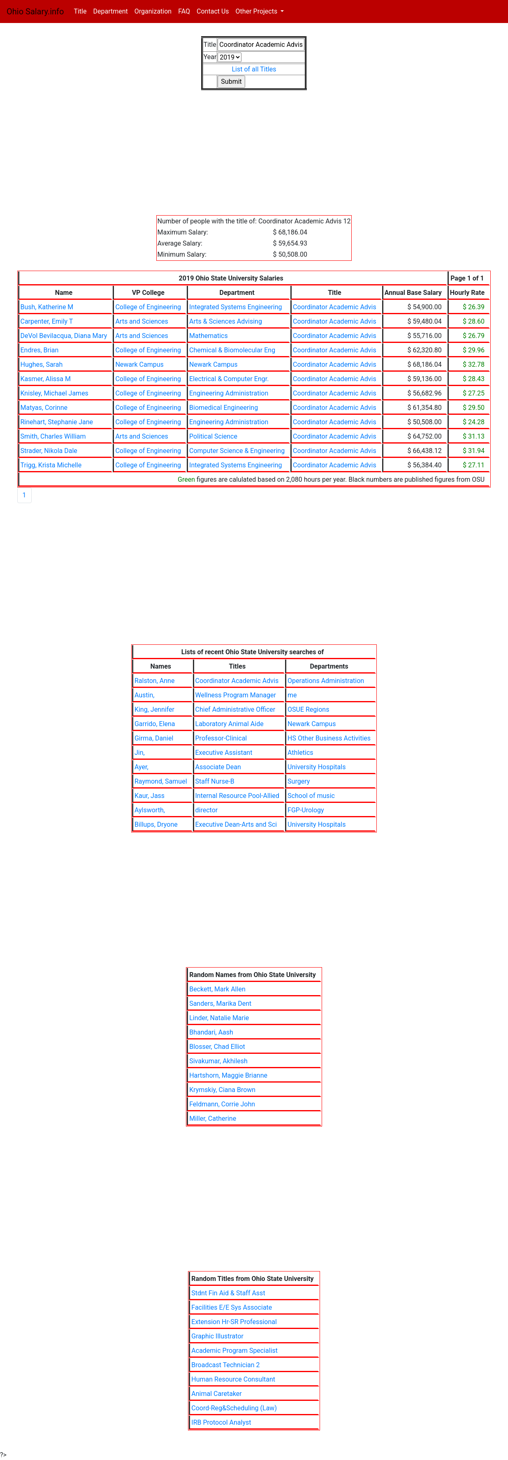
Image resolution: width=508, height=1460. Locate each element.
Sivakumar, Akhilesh (218, 1061)
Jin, (140, 752)
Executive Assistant (224, 752)
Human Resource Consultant (233, 1379)
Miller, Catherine (212, 1118)
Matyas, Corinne (44, 408)
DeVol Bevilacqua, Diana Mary (64, 336)
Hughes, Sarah (42, 364)
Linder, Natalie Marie (219, 1018)
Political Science (213, 436)
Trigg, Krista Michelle (51, 465)
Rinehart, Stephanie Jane (57, 422)
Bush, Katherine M (47, 307)
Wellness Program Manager (235, 695)
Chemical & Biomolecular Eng (232, 350)
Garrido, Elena (155, 724)
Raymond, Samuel (161, 781)
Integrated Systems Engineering (235, 307)
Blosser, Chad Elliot (217, 1047)
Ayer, (141, 767)
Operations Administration (326, 681)
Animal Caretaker (216, 1394)
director (206, 810)
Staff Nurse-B (214, 781)
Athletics (300, 752)
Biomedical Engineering (223, 408)
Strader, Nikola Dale (49, 451)
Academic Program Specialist (234, 1350)
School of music (311, 796)
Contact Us (213, 11)
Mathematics (208, 336)
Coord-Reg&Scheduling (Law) (234, 1408)
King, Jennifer (154, 709)
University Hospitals (317, 767)
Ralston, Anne (154, 681)
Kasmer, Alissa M (46, 379)
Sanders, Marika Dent (220, 1003)
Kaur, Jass (150, 796)
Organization (153, 11)
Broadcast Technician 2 (225, 1365)
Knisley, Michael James (54, 393)
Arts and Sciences (141, 321)
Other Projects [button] (257, 11)
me (292, 695)
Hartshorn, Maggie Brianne (228, 1075)
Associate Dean (218, 767)
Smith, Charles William (53, 436)
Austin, (145, 695)
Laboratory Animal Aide (229, 724)
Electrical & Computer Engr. (229, 379)
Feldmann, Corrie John (222, 1104)
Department (110, 11)
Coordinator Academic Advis (334, 307)
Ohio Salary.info (35, 11)
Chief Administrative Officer (235, 709)
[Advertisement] (254, 157)
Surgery (299, 781)
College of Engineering (148, 307)
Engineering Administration (228, 393)
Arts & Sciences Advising (225, 321)
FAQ (184, 11)
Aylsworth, (150, 810)
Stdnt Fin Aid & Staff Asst (228, 1293)
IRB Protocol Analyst (221, 1422)
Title (82, 11)
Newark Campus (139, 364)
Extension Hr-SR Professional (234, 1322)
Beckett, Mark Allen (217, 989)
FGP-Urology (306, 810)
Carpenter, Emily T (47, 321)
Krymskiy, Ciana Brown (222, 1090)
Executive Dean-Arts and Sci (236, 824)
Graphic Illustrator (217, 1336)
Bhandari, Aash (211, 1032)
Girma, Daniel (154, 738)
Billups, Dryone (156, 824)
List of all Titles (254, 69)
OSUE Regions (308, 709)
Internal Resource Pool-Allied (237, 796)
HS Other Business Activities (329, 738)
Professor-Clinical (221, 738)
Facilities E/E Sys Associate (231, 1307)
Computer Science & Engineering (237, 451)
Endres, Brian (40, 350)
